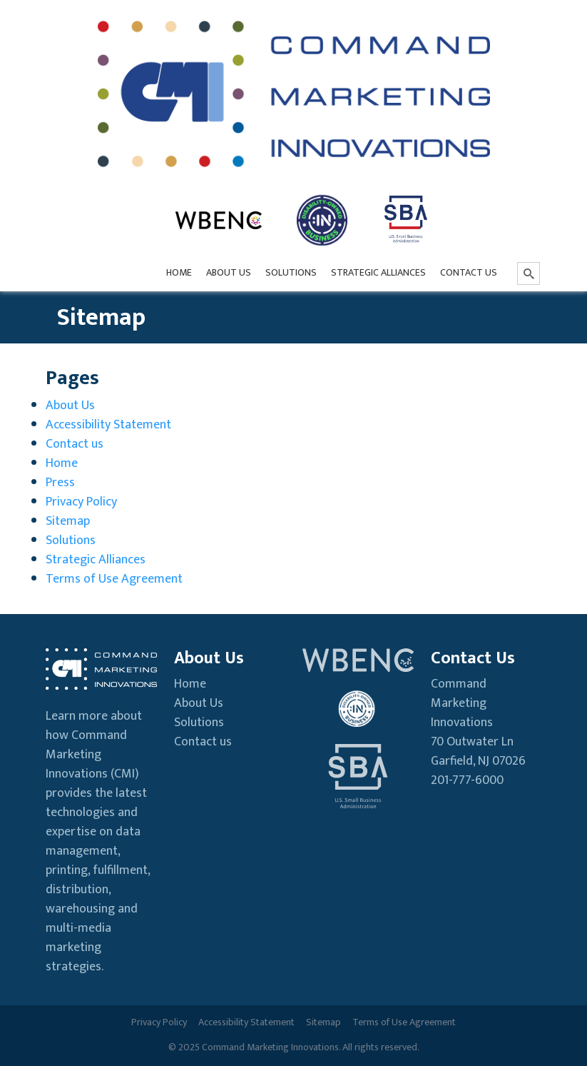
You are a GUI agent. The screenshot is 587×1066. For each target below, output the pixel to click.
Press (60, 482)
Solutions (71, 540)
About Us (70, 405)
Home (62, 463)
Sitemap (68, 521)
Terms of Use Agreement (114, 579)
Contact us (74, 444)
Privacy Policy (81, 502)
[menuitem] (179, 273)
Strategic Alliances (96, 559)
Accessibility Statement (108, 425)
